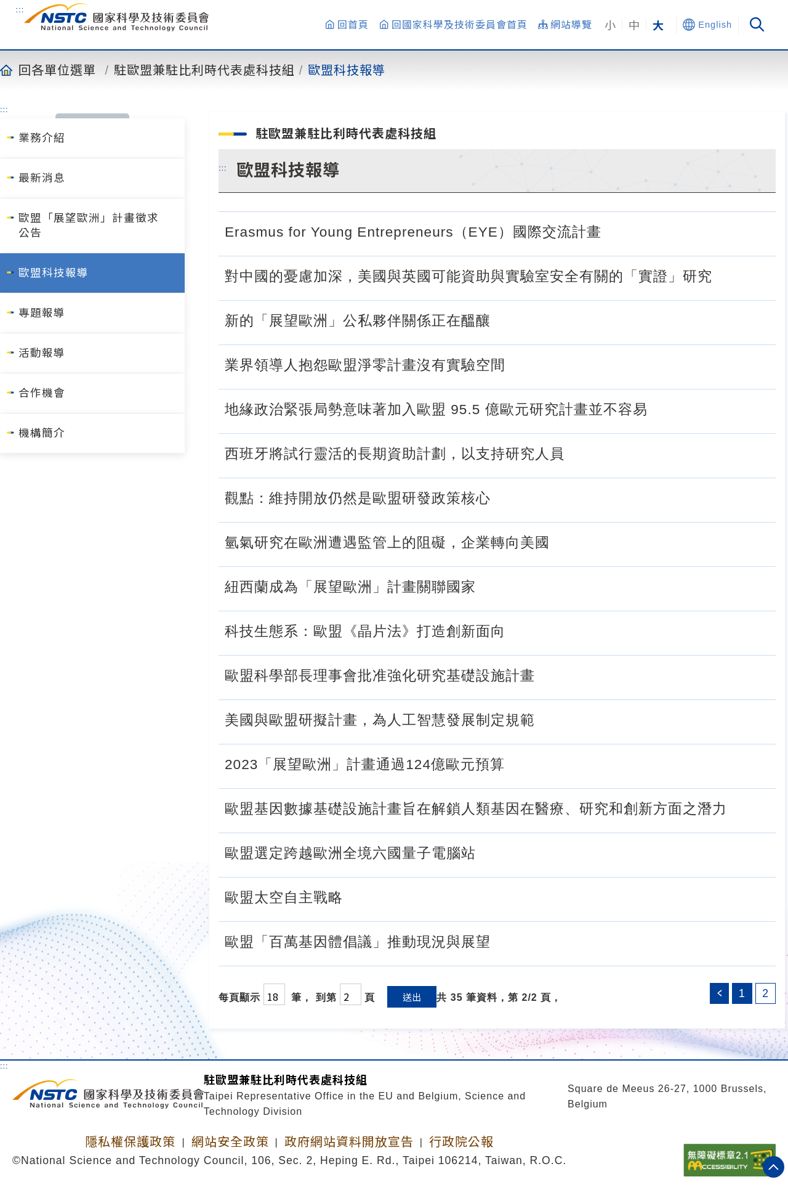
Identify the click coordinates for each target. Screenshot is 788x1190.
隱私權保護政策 (130, 1142)
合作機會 (41, 393)
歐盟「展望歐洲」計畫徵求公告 (88, 225)
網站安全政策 (230, 1142)
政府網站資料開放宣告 (349, 1142)
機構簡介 (41, 433)
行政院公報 (461, 1142)
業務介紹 (41, 138)
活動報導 (41, 353)
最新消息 (41, 178)
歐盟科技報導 (346, 69)
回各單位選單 (57, 69)
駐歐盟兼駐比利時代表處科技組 (204, 69)
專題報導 (41, 313)
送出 (412, 996)
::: (20, 9)
